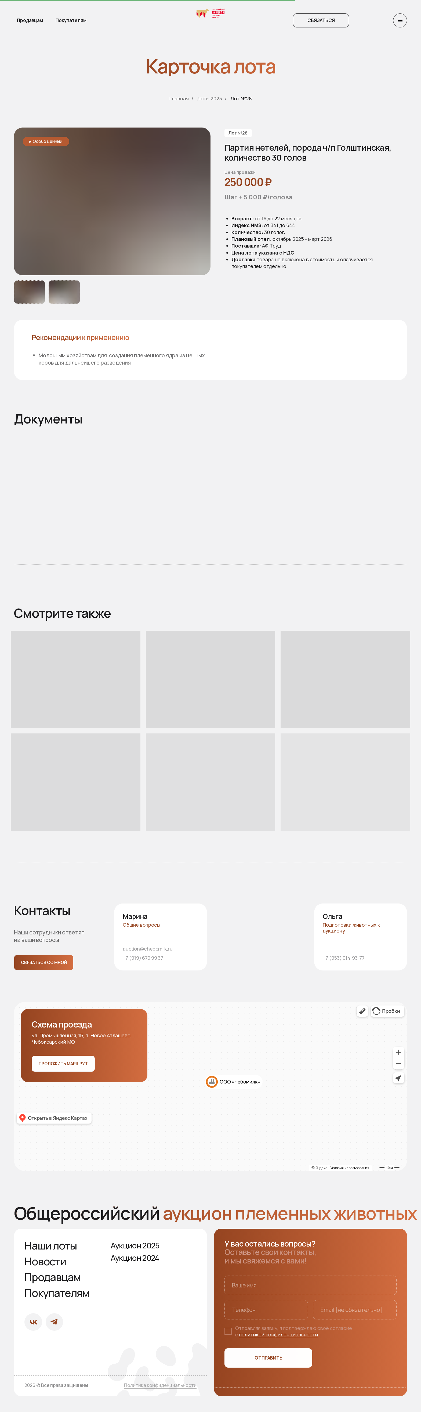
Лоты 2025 (209, 99)
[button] (321, 20)
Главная (179, 99)
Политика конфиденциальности (160, 1385)
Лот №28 (241, 99)
